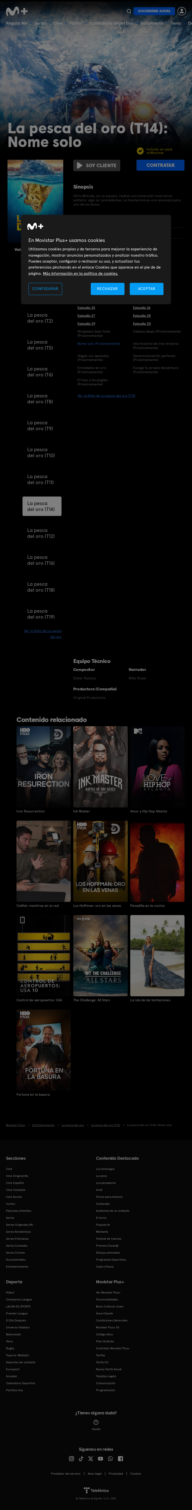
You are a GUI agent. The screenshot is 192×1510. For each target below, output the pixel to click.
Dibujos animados (108, 1252)
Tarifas (100, 1355)
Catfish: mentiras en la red (37, 906)
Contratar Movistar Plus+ (113, 1348)
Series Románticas (18, 1231)
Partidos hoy (14, 1390)
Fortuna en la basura (33, 1094)
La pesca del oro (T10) (41, 452)
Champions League (19, 1299)
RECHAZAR (107, 288)
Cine (58, 23)
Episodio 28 (142, 316)
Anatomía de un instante (112, 1211)
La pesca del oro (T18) (41, 587)
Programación (105, 1390)
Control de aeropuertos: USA (39, 1000)
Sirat (99, 1190)
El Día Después (16, 1320)
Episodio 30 (142, 324)
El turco (101, 1218)
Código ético (104, 1334)
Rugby (10, 1348)
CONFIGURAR (45, 288)
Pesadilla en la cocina (147, 906)
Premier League (17, 1313)
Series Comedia (16, 1245)
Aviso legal (95, 1473)
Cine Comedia (15, 1190)
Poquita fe (103, 1224)
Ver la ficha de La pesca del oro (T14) (106, 396)
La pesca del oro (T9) (40, 425)
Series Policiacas (17, 1238)
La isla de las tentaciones (150, 1000)
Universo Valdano (18, 1327)
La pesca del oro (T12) (41, 533)
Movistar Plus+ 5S (107, 1327)
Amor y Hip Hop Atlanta (148, 811)
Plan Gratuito (105, 1341)
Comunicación (106, 1383)
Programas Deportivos (111, 1259)
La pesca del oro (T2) (40, 318)
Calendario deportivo (111, 23)
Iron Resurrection (30, 811)
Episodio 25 (86, 308)
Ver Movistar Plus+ (108, 1292)
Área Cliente (104, 1313)
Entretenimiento (17, 1266)
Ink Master (81, 811)
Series (40, 23)
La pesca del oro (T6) (40, 372)
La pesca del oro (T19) (41, 614)
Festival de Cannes (108, 1238)
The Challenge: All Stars (91, 1000)
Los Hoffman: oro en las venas (97, 906)
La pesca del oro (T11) (40, 479)
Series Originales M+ (20, 1224)
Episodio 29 (86, 324)
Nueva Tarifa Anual (109, 1369)
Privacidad (116, 1473)
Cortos (10, 1204)
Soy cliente (96, 165)
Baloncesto (152, 23)
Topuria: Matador (17, 1355)
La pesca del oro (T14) (41, 506)
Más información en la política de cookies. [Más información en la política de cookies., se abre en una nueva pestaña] (80, 273)
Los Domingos (105, 1169)
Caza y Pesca (105, 1266)
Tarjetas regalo (106, 1376)
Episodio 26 (141, 308)
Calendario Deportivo (20, 1383)
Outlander (103, 1204)
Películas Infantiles (18, 1211)
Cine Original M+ (17, 1176)
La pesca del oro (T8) (40, 399)
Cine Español (15, 1183)
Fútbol (76, 23)
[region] (96, 259)
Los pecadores (106, 1183)
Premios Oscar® (107, 1245)
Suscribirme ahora (154, 11)
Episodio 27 (86, 316)
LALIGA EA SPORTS (18, 1306)
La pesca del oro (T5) (40, 345)
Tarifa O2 (102, 1362)
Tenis (176, 23)
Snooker (11, 1376)
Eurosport (13, 1369)
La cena (101, 1176)
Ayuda (96, 1425)
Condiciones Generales (112, 1320)
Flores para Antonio (109, 1197)
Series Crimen (15, 1252)
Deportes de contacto (21, 1362)
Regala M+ (17, 23)
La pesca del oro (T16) (41, 560)
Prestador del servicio (65, 1473)
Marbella (102, 1231)
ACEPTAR (147, 288)
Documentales (16, 1259)
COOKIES (135, 1473)
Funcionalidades (107, 1299)
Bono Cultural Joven (110, 1306)
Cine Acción (14, 1197)
